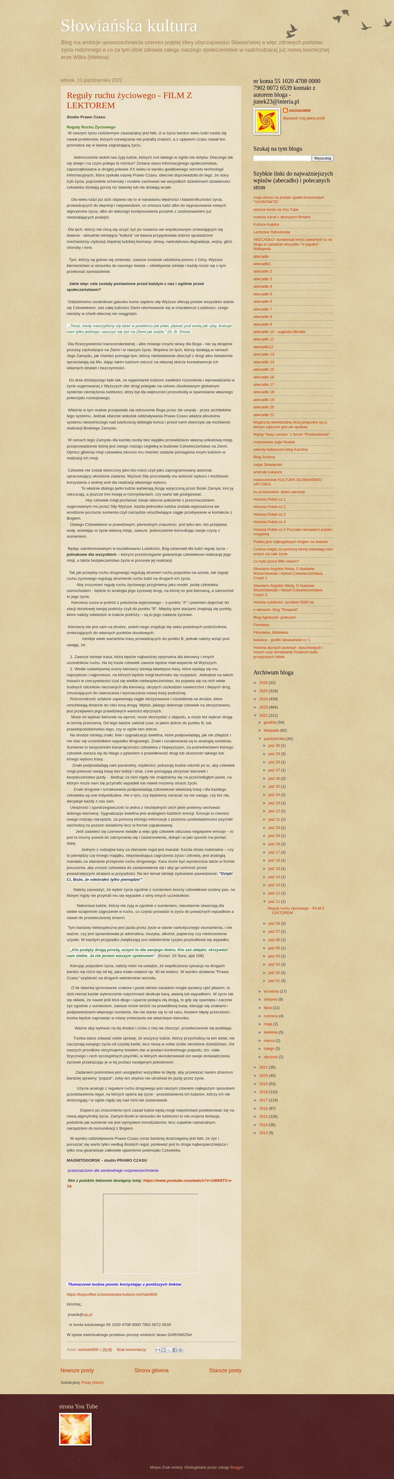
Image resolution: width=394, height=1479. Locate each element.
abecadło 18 (263, 392)
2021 (264, 1067)
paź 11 (275, 901)
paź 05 (275, 948)
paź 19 (275, 835)
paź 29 (275, 754)
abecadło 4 (262, 286)
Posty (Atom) (93, 1382)
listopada (272, 730)
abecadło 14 (263, 362)
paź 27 (275, 770)
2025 (264, 691)
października (275, 738)
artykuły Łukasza (267, 472)
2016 (264, 1108)
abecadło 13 (263, 354)
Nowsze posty (77, 1370)
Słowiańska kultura (129, 25)
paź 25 (275, 786)
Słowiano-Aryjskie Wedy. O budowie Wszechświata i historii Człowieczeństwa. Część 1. (288, 573)
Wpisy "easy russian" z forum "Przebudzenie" (291, 434)
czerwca (271, 1016)
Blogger (236, 1467)
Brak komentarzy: (132, 1349)
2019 (264, 1084)
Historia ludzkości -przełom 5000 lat (283, 602)
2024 (264, 699)
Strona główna (151, 1370)
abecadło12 (263, 347)
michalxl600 (300, 110)
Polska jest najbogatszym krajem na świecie (290, 541)
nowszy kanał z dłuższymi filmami (281, 217)
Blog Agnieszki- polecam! (274, 617)
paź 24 (275, 794)
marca (269, 1040)
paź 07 (275, 931)
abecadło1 (262, 264)
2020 (264, 1075)
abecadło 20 (263, 407)
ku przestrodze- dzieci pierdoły (279, 492)
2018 (264, 1092)
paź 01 (275, 980)
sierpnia (271, 999)
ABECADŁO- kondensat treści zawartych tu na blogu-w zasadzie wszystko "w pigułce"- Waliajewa (292, 244)
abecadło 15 (263, 369)
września (272, 991)
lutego (269, 1048)
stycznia (271, 1057)
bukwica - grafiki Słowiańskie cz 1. (282, 640)
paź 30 (275, 745)
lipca (268, 1007)
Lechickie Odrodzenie (271, 232)
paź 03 (275, 964)
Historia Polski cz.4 (269, 522)
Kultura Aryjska (266, 224)
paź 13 (275, 885)
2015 (264, 1116)
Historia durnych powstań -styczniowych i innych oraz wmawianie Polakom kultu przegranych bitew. (288, 652)
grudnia (271, 722)
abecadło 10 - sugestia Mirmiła (279, 331)
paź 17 (275, 852)
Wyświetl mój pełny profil (304, 118)
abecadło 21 (263, 415)
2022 (264, 715)
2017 (264, 1100)
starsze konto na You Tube (275, 209)
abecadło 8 (262, 316)
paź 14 (275, 877)
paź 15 (275, 868)
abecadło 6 (262, 301)
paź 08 (275, 923)
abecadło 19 (263, 399)
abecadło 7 (262, 309)
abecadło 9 (262, 324)
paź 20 (275, 827)
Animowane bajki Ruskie (274, 442)
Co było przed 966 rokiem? (276, 561)
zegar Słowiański (267, 464)
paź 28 (275, 762)
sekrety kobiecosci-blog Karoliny (280, 449)
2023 (264, 707)
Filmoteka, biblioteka (270, 632)
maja (268, 1024)
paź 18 (275, 844)
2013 (264, 1133)
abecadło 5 (262, 294)
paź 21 (275, 819)
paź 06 (275, 939)
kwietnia (271, 1032)
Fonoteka (261, 625)
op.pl (87, 1314)
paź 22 (275, 811)
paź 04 (275, 956)
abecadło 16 (263, 377)
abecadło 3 (262, 279)
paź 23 (275, 803)
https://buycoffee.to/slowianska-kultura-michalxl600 (112, 1294)
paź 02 (275, 972)
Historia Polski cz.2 (269, 506)
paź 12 (275, 893)
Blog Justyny (264, 457)
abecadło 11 (263, 339)
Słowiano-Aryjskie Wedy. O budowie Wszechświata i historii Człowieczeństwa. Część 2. (288, 590)
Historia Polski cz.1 (269, 499)
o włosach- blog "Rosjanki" (275, 609)
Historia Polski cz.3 (269, 514)
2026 (264, 682)
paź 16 (275, 860)
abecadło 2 (262, 271)
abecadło (261, 256)
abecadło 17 (263, 384)
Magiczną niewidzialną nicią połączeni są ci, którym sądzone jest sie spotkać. (290, 424)
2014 (264, 1125)
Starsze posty (225, 1370)
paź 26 (275, 778)
